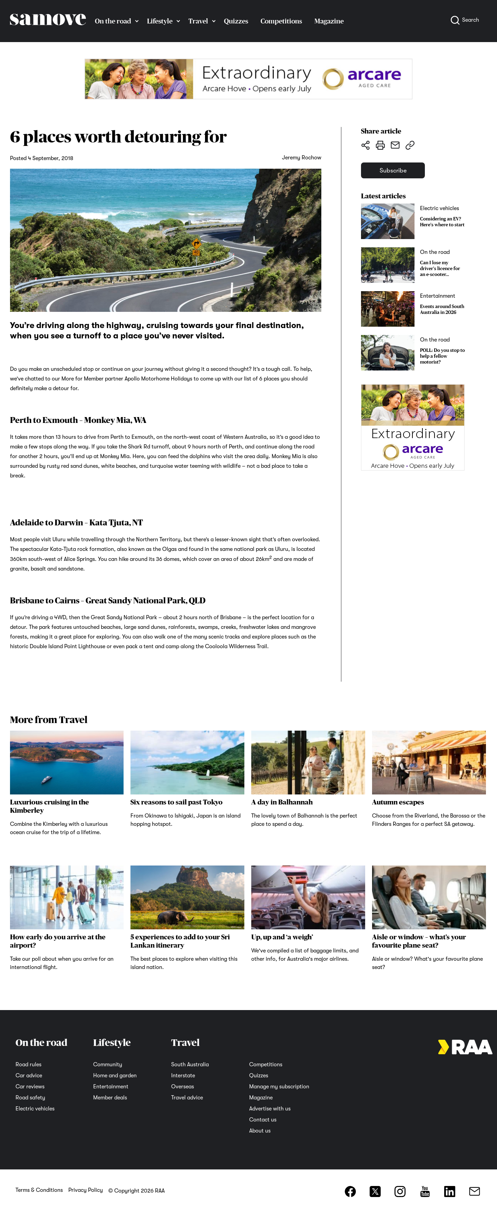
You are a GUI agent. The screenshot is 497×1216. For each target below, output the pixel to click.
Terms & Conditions (39, 1190)
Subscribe (394, 171)
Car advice (29, 1075)
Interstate (183, 1075)
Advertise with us (270, 1109)
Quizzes (236, 21)
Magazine (329, 21)
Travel (198, 21)
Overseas (182, 1087)
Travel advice (187, 1098)
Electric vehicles (35, 1109)
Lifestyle (160, 21)
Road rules (28, 1064)
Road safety (30, 1098)
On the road (113, 21)
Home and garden (115, 1075)
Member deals (110, 1098)
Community (107, 1064)
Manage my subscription (279, 1087)
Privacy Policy (85, 1190)
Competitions (281, 21)
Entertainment (110, 1087)
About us (260, 1131)
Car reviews (30, 1087)
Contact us (262, 1120)
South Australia (190, 1064)
